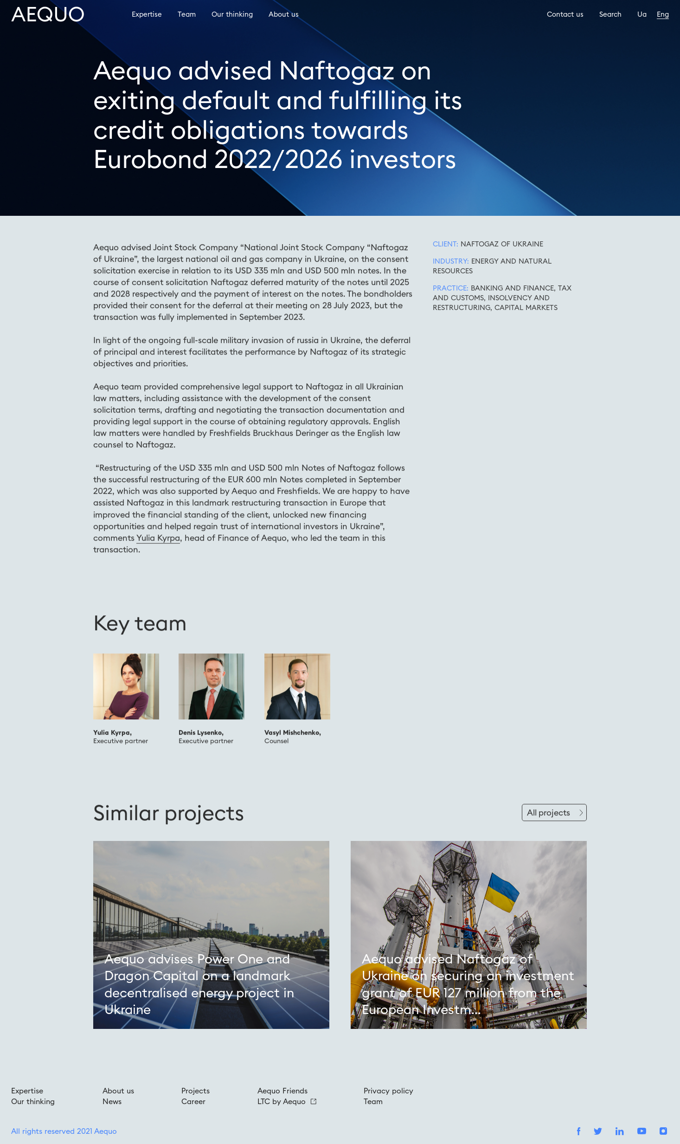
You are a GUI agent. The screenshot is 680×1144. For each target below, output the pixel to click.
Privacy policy (388, 1090)
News (112, 1101)
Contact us (565, 14)
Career (193, 1101)
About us (284, 14)
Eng (663, 14)
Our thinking (232, 14)
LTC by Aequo (286, 1101)
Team (187, 14)
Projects (195, 1090)
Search (610, 14)
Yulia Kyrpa (158, 544)
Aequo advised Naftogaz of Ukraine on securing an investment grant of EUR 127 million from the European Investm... (468, 993)
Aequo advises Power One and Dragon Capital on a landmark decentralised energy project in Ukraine (199, 993)
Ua (642, 14)
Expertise (147, 14)
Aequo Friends (282, 1090)
